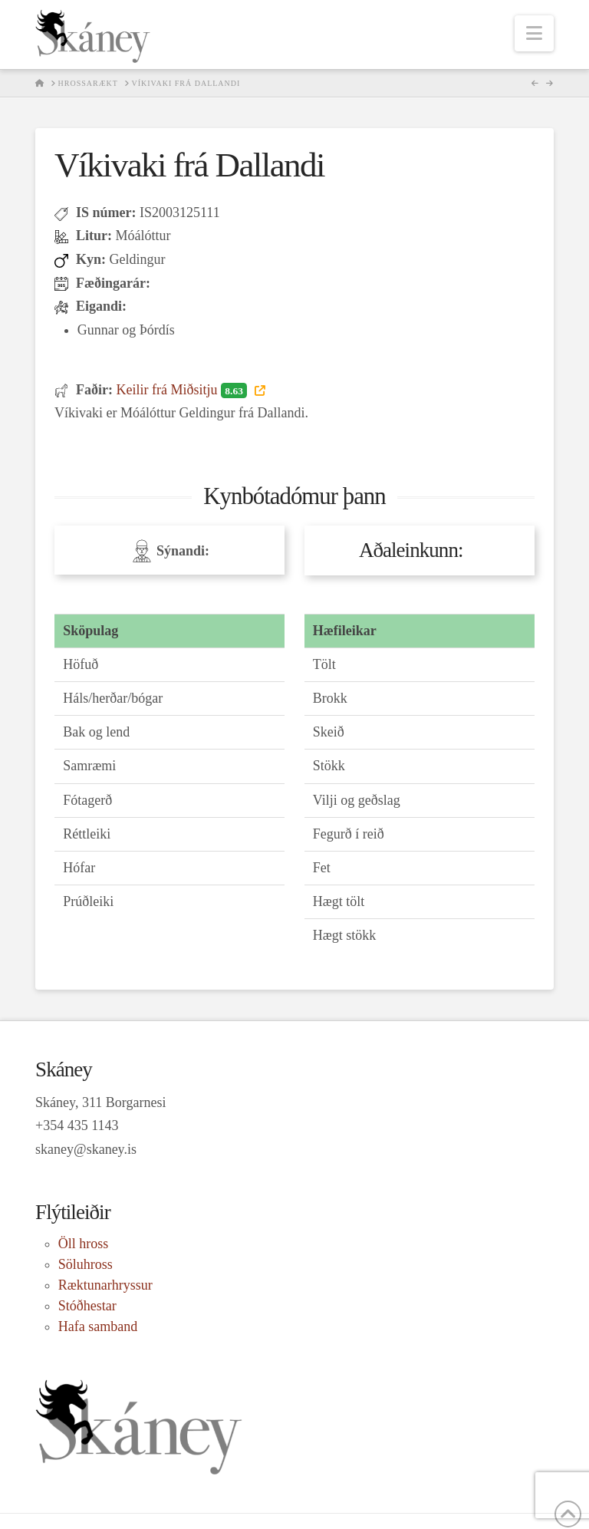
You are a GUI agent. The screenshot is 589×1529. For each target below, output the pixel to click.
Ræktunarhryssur (105, 1285)
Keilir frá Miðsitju (183, 389)
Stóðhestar (87, 1305)
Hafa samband (97, 1326)
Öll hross (83, 1243)
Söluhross (85, 1264)
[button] (534, 33)
